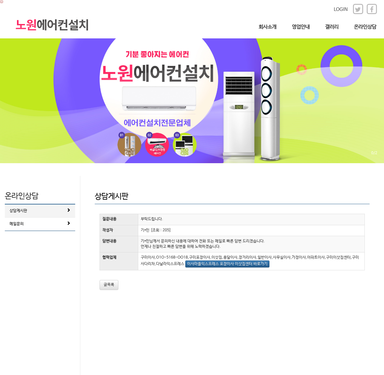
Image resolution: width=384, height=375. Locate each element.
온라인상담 (365, 27)
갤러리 (332, 27)
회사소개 (267, 27)
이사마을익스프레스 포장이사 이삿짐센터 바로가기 (227, 264)
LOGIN (341, 9)
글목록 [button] (109, 285)
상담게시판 (40, 210)
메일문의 (40, 223)
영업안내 (301, 27)
